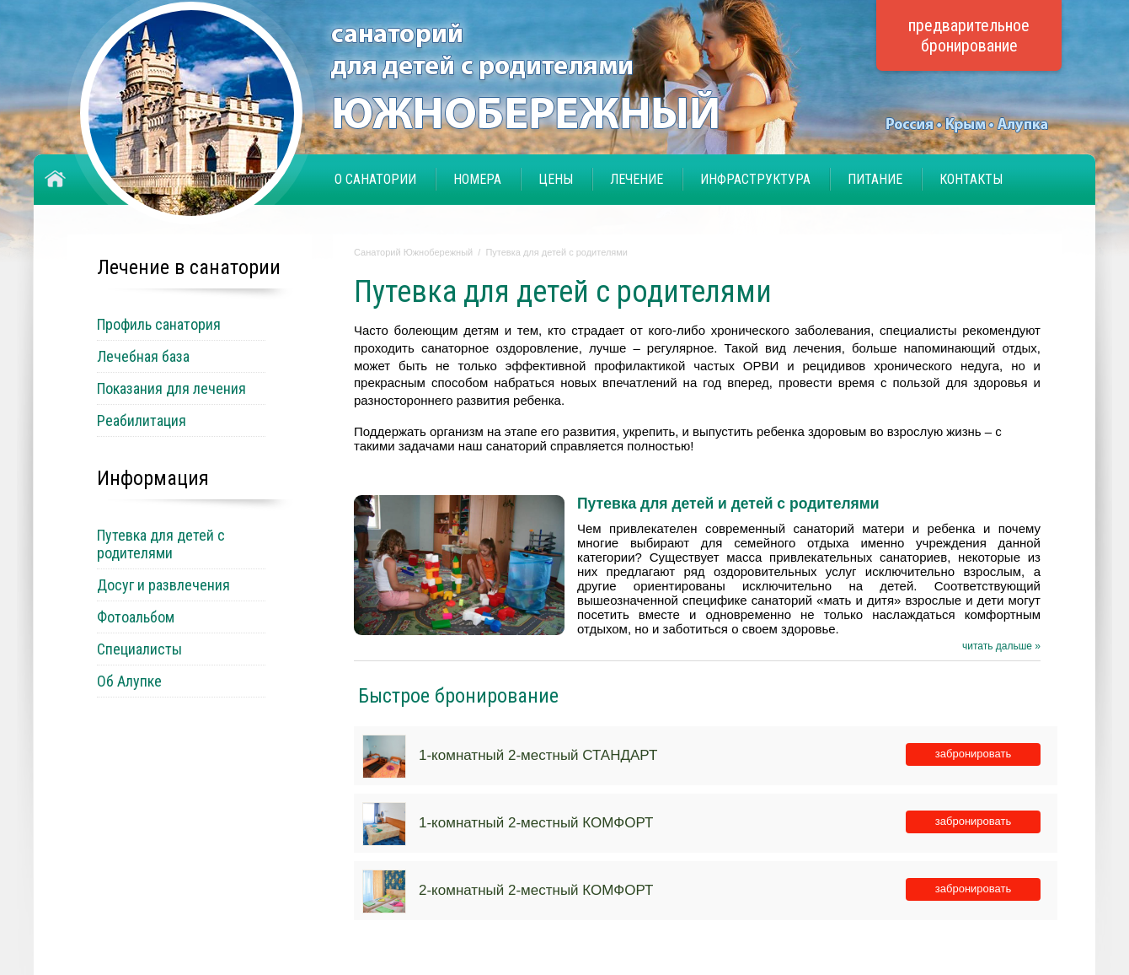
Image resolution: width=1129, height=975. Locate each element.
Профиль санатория (159, 324)
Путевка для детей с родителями (556, 252)
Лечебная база (143, 356)
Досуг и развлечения (163, 585)
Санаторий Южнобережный (413, 252)
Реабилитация (141, 420)
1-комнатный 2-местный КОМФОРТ (536, 823)
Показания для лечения (171, 388)
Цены (555, 179)
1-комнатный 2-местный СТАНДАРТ (538, 755)
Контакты (971, 179)
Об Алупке (129, 681)
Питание (875, 179)
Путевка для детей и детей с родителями (728, 503)
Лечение (636, 179)
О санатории (375, 179)
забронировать (973, 753)
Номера (477, 179)
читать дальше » (1001, 646)
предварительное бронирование (969, 35)
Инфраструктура (755, 179)
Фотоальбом (135, 617)
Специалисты (139, 649)
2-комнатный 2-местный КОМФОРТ (536, 890)
